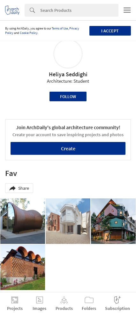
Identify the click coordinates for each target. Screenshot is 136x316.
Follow (68, 96)
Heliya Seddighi (68, 74)
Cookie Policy (29, 33)
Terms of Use (60, 28)
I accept (110, 31)
